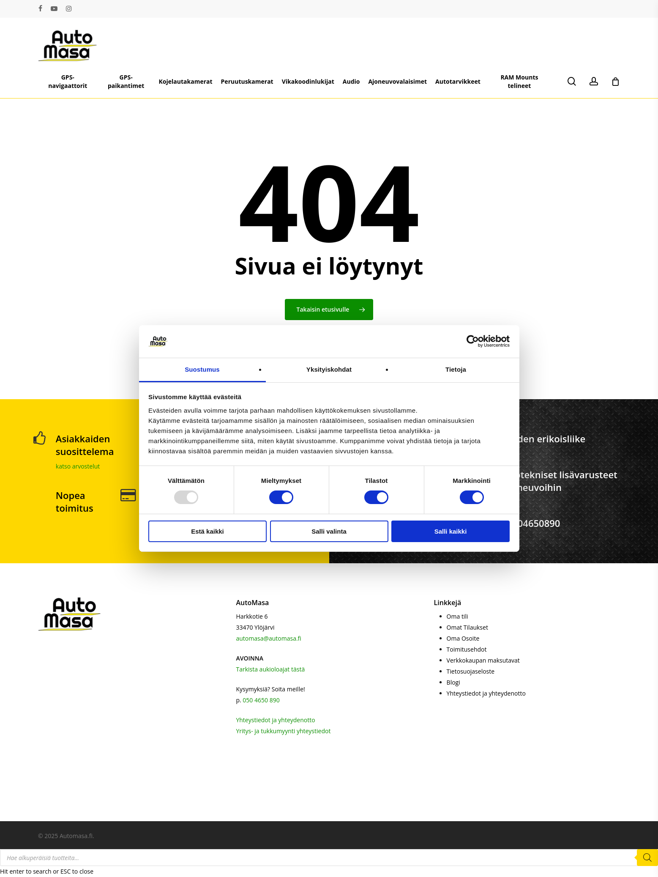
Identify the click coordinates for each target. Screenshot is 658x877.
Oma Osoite (463, 638)
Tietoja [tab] (455, 369)
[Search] (647, 857)
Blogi (453, 682)
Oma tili (457, 616)
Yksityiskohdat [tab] (329, 369)
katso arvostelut (78, 466)
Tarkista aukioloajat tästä (270, 669)
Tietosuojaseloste (471, 671)
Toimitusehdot (467, 649)
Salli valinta (329, 531)
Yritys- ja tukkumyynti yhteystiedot (283, 731)
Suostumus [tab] (202, 369)
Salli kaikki (450, 531)
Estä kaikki (207, 531)
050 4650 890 (261, 700)
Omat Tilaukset (467, 627)
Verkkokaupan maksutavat (483, 660)
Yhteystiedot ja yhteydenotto (275, 720)
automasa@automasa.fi (268, 638)
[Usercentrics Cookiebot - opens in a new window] (473, 341)
